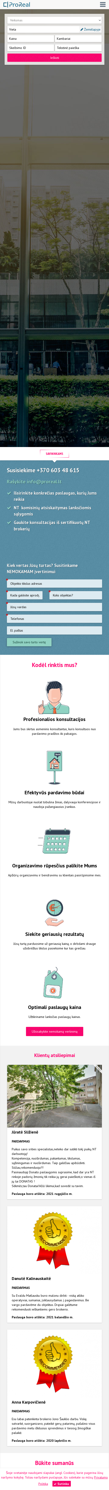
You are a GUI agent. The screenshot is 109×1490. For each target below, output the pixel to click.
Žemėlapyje (90, 29)
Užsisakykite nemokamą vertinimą (54, 1031)
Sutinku (61, 1484)
